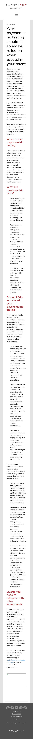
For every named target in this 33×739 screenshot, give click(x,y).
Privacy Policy (16, 716)
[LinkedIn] (21, 707)
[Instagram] (8, 707)
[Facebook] (12, 707)
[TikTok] (25, 707)
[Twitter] (16, 707)
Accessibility (16, 719)
